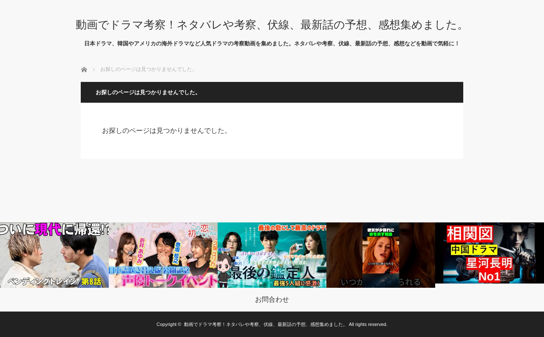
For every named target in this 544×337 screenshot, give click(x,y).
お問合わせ (272, 299)
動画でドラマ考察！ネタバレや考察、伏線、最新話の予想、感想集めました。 (272, 24)
